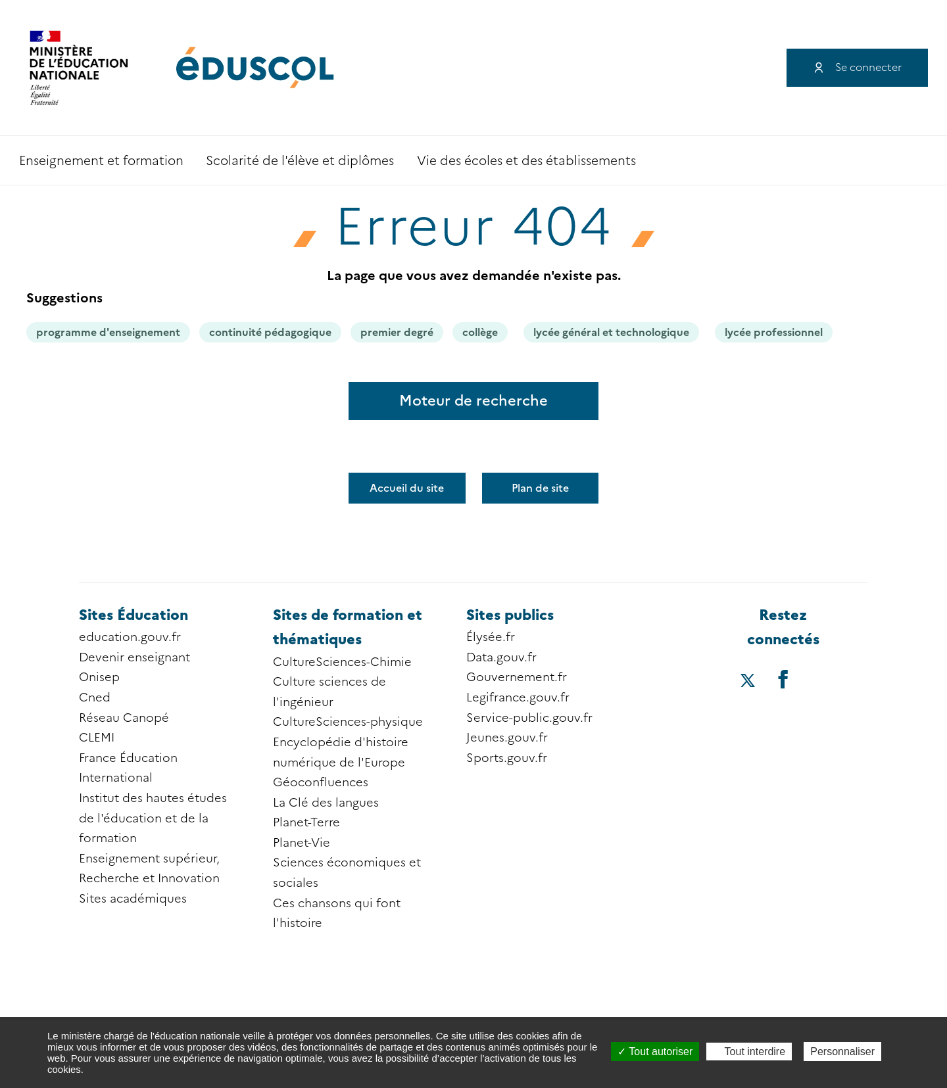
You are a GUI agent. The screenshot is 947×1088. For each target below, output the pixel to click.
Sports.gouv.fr (506, 758)
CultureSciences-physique (348, 722)
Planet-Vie (301, 843)
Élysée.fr (490, 637)
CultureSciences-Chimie (342, 662)
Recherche (879, 160)
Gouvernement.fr (516, 677)
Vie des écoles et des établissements (526, 160)
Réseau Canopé (124, 718)
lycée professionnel (774, 332)
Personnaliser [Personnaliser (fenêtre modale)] (842, 1051)
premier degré (396, 332)
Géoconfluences (320, 782)
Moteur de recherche (473, 401)
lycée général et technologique (611, 332)
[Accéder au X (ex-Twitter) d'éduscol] (747, 681)
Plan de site (540, 488)
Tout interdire (749, 1051)
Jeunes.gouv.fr (507, 737)
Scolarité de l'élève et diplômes (300, 160)
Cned (94, 697)
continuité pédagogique (270, 332)
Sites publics (510, 615)
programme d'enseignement (108, 332)
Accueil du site (407, 488)
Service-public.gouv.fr (529, 718)
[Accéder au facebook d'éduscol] (783, 679)
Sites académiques (133, 898)
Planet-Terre (306, 822)
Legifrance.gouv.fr (518, 697)
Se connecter (868, 67)
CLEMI (96, 737)
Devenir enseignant (134, 657)
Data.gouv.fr (501, 657)
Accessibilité (915, 160)
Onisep (99, 677)
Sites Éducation (133, 615)
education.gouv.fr (130, 637)
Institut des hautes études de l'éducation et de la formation (153, 818)
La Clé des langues (326, 802)
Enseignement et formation (101, 160)
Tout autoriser (655, 1051)
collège (480, 332)
